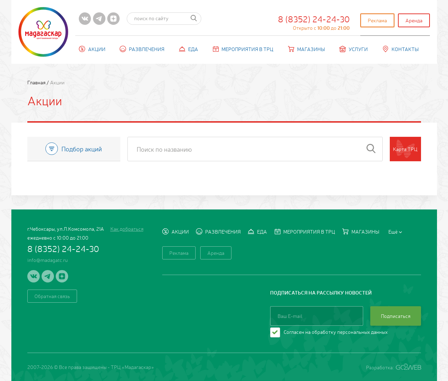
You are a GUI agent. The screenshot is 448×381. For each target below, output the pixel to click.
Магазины (306, 49)
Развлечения (142, 49)
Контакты (400, 49)
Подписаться (395, 316)
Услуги (353, 49)
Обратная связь (52, 296)
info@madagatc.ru (47, 260)
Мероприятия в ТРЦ (242, 49)
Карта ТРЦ (405, 149)
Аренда (413, 20)
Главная (37, 82)
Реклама (377, 20)
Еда (188, 49)
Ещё (395, 231)
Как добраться (126, 228)
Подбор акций (73, 148)
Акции (92, 49)
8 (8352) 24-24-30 (314, 22)
